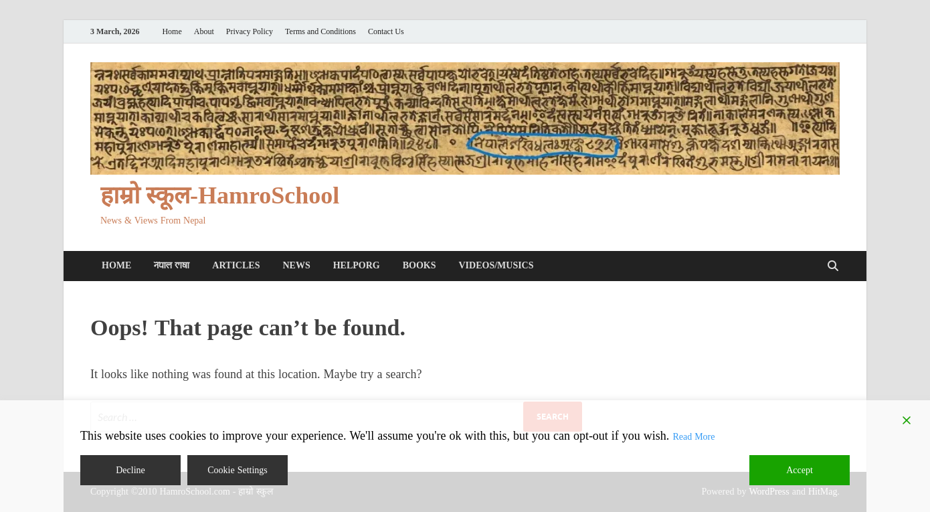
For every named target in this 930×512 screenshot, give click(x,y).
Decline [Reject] (130, 470)
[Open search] (833, 266)
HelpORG (356, 265)
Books (419, 265)
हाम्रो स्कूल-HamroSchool (219, 196)
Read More (693, 437)
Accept (799, 470)
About (204, 31)
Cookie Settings (237, 470)
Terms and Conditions (320, 31)
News (296, 265)
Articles (236, 265)
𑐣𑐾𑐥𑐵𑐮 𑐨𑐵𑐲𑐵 (171, 265)
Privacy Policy (249, 31)
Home (171, 31)
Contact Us (386, 31)
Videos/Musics (495, 265)
